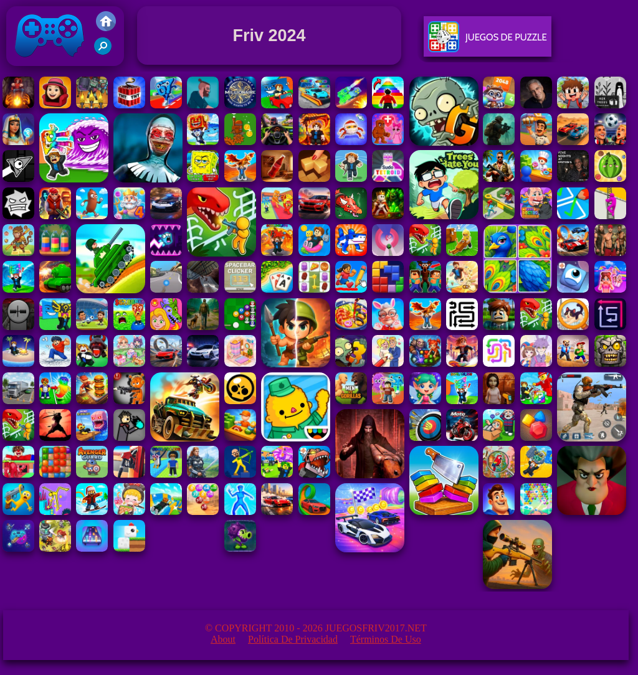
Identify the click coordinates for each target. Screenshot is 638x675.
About (223, 639)
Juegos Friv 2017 (49, 63)
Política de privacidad (293, 639)
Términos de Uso (385, 639)
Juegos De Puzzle (487, 42)
